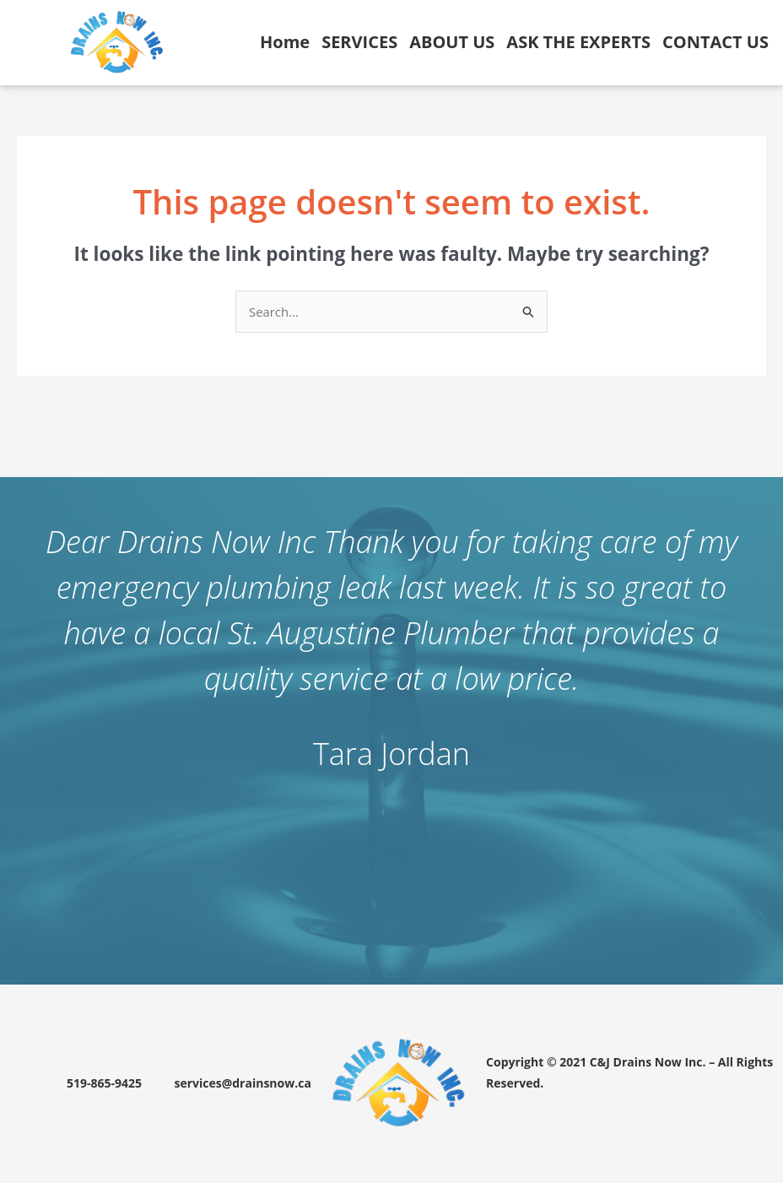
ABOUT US (451, 41)
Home (285, 41)
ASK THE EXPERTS (578, 41)
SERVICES (359, 41)
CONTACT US (715, 41)
